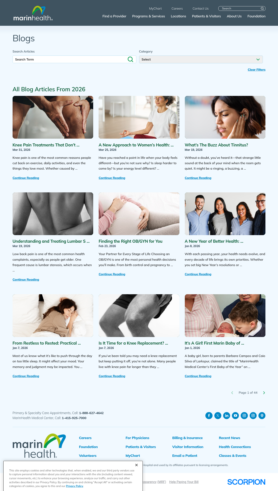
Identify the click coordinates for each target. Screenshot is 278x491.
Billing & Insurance (187, 437)
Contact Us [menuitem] (201, 8)
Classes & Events (232, 455)
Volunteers (88, 455)
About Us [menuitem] (234, 16)
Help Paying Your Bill (184, 482)
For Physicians (137, 437)
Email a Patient (184, 455)
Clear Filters (256, 70)
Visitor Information (187, 446)
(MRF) (161, 482)
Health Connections (235, 446)
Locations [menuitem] (178, 16)
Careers (85, 437)
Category (146, 51)
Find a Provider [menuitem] (114, 16)
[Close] (136, 480)
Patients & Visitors (141, 446)
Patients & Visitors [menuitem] (206, 16)
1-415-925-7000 (74, 418)
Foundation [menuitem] (256, 16)
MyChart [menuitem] (155, 8)
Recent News (229, 437)
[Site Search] (262, 8)
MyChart (133, 455)
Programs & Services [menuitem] (148, 16)
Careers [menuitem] (177, 8)
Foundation (88, 446)
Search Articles (24, 51)
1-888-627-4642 (91, 413)
